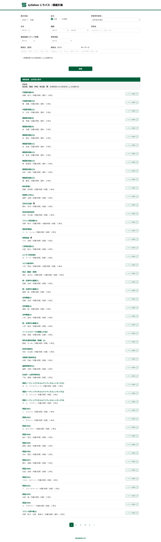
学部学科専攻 (96, 16)
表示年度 (24, 16)
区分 (52, 16)
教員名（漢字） (27, 47)
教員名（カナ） (57, 47)
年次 (22, 26)
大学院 (64, 19)
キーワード (85, 47)
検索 (80, 68)
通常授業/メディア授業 (29, 37)
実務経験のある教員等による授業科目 (38, 57)
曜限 (52, 26)
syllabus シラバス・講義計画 (42, 5)
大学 (55, 19)
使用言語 (54, 37)
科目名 (93, 26)
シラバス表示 (132, 94)
